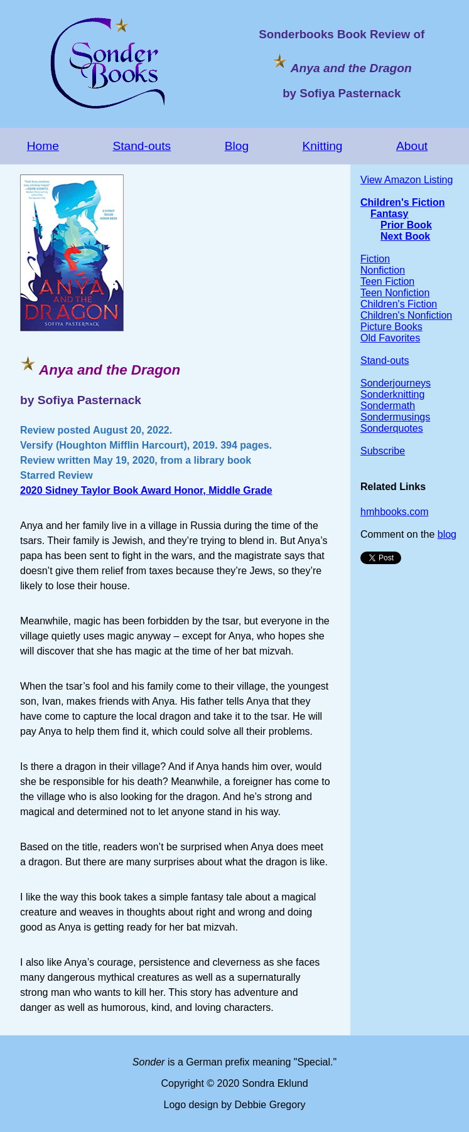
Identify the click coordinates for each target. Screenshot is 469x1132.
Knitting (323, 145)
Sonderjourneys (395, 383)
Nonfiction (382, 270)
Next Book (405, 236)
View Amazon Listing (406, 179)
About (412, 145)
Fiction (375, 259)
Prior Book (406, 225)
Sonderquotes (391, 428)
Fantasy (389, 213)
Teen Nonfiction (394, 292)
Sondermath (387, 405)
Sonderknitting (392, 394)
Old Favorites (390, 338)
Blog (237, 145)
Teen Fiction (387, 281)
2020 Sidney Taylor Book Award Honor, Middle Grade (146, 490)
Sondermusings (395, 417)
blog (447, 534)
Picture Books (391, 326)
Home (43, 145)
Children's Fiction (402, 202)
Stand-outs (141, 145)
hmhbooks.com (394, 511)
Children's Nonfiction (406, 315)
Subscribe (382, 451)
